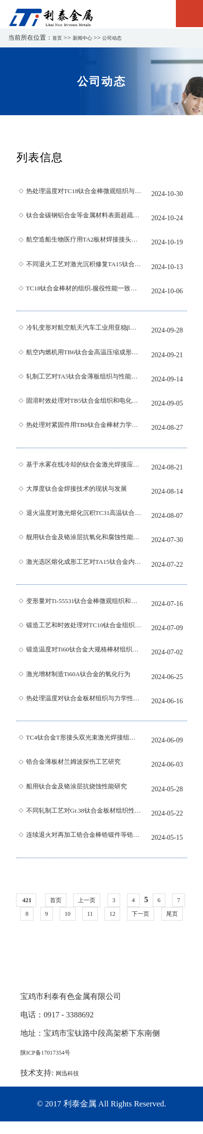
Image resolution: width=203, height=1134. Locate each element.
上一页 (99, 900)
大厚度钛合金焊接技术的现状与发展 (84, 492)
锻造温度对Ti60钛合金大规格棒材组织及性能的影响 (84, 652)
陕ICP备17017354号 (54, 1065)
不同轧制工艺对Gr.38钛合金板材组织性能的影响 (84, 813)
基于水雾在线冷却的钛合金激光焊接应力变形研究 (84, 467)
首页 (58, 37)
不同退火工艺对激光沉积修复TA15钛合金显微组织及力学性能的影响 (84, 267)
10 (86, 913)
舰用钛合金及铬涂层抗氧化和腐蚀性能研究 (84, 540)
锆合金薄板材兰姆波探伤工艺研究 (84, 765)
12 (135, 913)
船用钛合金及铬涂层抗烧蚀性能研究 (84, 789)
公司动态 (123, 37)
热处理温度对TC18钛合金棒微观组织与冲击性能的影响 (84, 194)
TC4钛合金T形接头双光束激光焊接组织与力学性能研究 (84, 740)
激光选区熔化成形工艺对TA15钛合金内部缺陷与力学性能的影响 (84, 565)
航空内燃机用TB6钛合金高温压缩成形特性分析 (84, 355)
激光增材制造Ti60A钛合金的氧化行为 (84, 677)
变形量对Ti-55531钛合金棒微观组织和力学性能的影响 (84, 604)
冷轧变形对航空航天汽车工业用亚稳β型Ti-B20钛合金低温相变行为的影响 (84, 330)
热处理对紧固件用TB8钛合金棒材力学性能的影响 (84, 428)
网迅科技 (71, 1085)
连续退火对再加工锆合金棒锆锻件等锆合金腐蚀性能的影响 (84, 838)
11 (111, 913)
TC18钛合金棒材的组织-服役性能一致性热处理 (84, 291)
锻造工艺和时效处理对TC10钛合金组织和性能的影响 (84, 628)
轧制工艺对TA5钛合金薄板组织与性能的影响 (84, 379)
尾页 (102, 927)
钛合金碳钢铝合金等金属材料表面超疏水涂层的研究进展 (84, 218)
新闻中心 (88, 37)
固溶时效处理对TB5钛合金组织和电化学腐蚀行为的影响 (84, 403)
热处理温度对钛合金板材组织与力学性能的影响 (84, 701)
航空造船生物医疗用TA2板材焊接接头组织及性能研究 (84, 242)
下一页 (168, 913)
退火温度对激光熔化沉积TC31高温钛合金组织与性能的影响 (84, 516)
